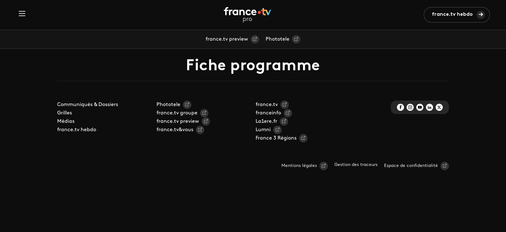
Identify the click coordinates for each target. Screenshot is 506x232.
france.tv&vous (175, 129)
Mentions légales (299, 165)
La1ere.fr (266, 121)
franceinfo (268, 113)
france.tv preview (227, 39)
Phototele (277, 39)
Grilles (64, 113)
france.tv (267, 104)
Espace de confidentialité (411, 165)
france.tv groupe (177, 113)
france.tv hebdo (452, 14)
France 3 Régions (276, 138)
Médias (66, 121)
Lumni (263, 129)
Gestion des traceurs (356, 164)
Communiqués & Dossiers (87, 104)
